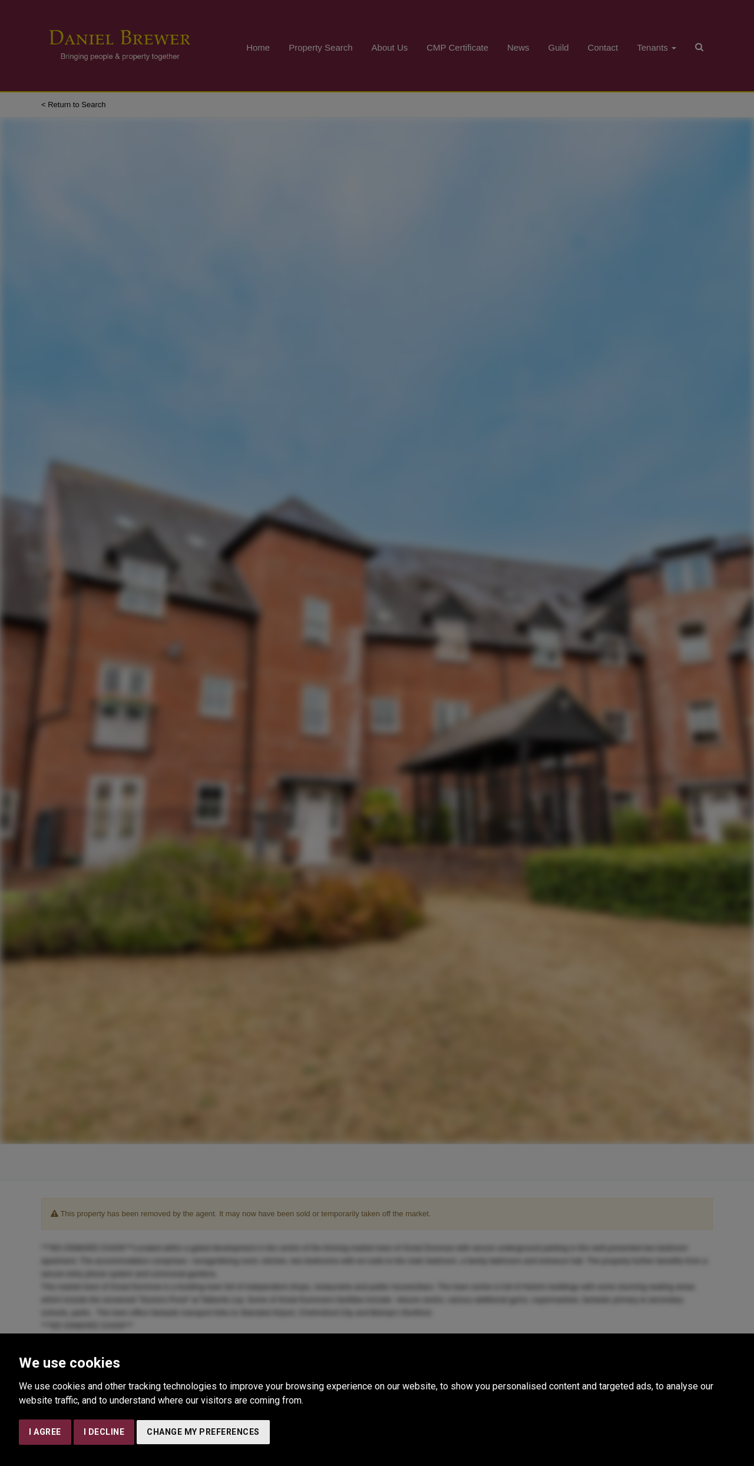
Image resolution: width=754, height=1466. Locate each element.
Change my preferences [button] (203, 1432)
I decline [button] (104, 1432)
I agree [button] (45, 1432)
